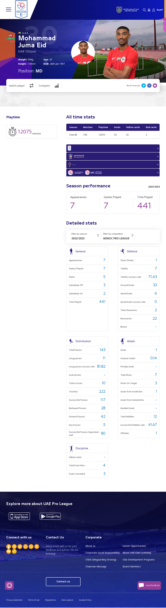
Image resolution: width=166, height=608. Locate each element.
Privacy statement (14, 600)
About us (90, 546)
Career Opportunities (134, 546)
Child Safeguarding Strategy (100, 560)
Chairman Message (95, 567)
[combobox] (85, 239)
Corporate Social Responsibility (102, 553)
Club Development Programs (139, 560)
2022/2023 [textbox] (77, 239)
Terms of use (33, 600)
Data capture (67, 600)
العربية (160, 10)
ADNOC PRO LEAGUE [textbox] (116, 239)
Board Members (132, 567)
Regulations (50, 600)
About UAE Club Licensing (137, 553)
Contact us (63, 582)
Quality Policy (85, 600)
